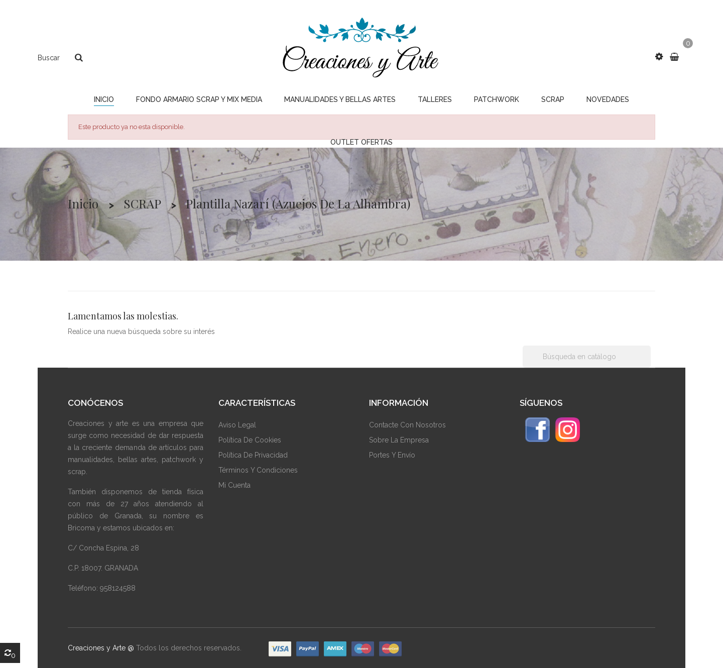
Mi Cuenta (234, 485)
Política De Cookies (249, 440)
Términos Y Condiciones (258, 470)
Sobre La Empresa (399, 440)
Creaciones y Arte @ (101, 648)
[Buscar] (587, 357)
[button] (659, 56)
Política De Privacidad (253, 455)
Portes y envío (392, 455)
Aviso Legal (237, 425)
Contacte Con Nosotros (407, 425)
